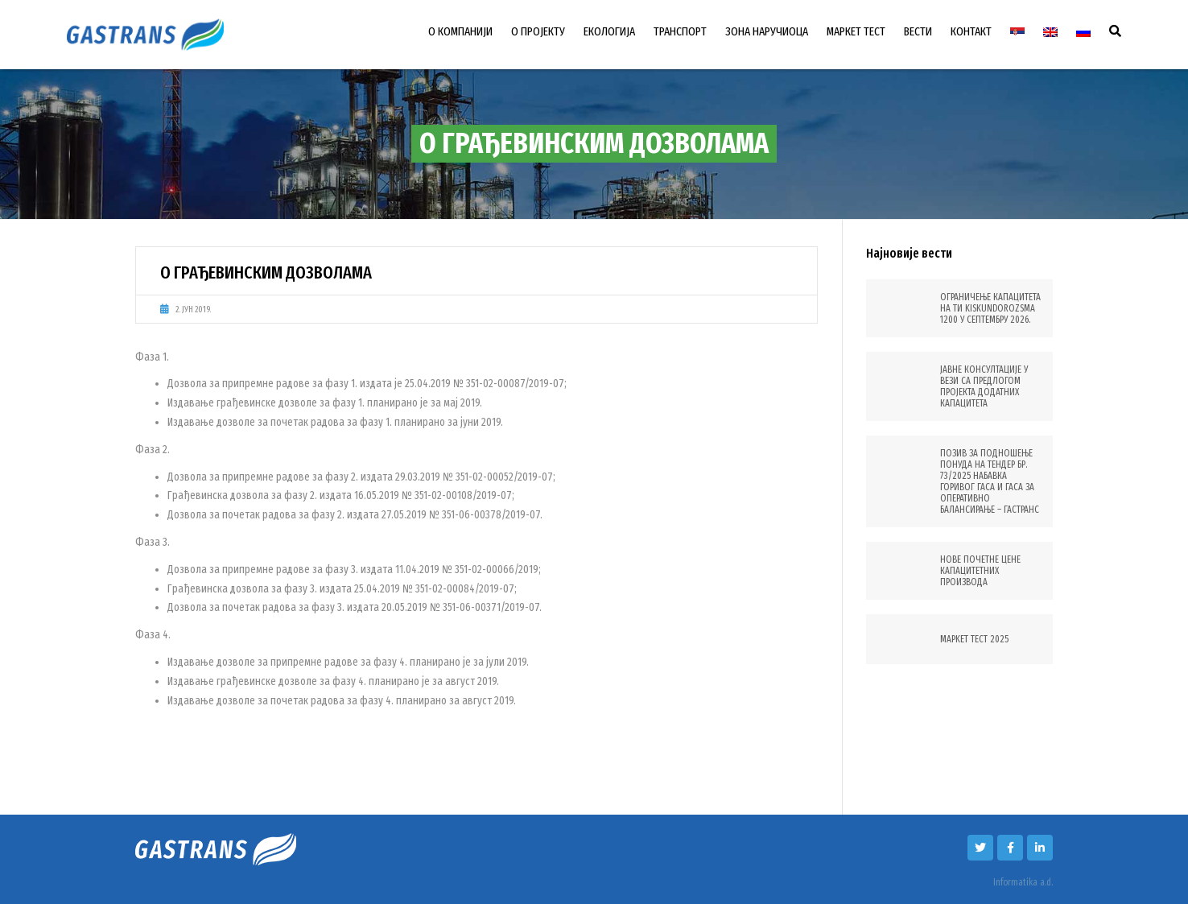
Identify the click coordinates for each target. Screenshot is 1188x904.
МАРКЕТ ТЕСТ (856, 31)
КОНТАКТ (971, 31)
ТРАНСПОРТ (680, 31)
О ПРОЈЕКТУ (538, 31)
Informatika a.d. (1023, 882)
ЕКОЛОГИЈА (609, 31)
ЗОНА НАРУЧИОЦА (766, 31)
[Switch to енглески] (1050, 32)
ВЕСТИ (918, 31)
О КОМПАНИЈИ (460, 31)
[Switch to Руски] (1083, 32)
